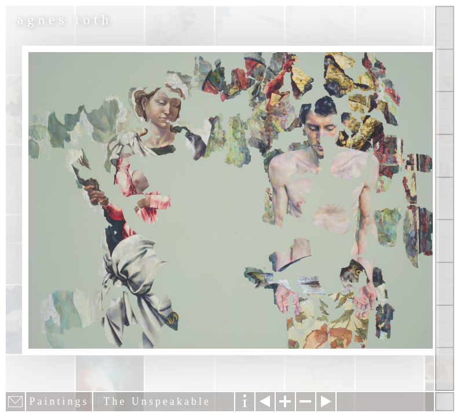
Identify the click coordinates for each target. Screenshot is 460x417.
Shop (444, 369)
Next (325, 401)
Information (244, 401)
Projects (444, 156)
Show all (444, 28)
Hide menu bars (444, 401)
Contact (444, 241)
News (444, 284)
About (444, 199)
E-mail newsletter (15, 401)
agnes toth (64, 20)
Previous (265, 401)
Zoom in (285, 401)
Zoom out (305, 401)
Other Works (444, 113)
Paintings (444, 71)
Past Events (444, 327)
